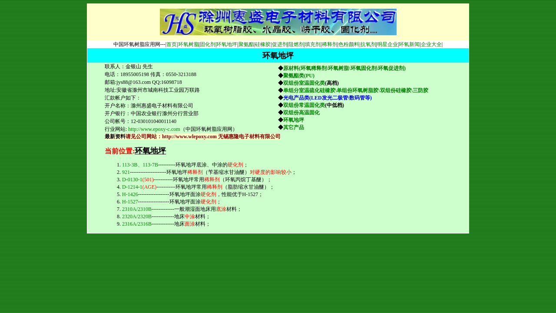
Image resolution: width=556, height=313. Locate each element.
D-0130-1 (138, 179)
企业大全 (431, 44)
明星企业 (387, 44)
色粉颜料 (348, 44)
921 (126, 172)
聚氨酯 (246, 44)
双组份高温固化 (301, 113)
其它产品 (293, 127)
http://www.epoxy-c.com (154, 129)
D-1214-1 (139, 187)
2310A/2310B (137, 209)
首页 (171, 44)
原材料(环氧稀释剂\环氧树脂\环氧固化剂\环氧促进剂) (344, 68)
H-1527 (130, 202)
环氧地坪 (226, 44)
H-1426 (130, 194)
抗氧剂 (368, 44)
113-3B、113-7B (140, 165)
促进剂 (280, 44)
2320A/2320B (137, 216)
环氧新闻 (409, 44)
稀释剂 (330, 44)
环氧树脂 (188, 44)
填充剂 (313, 44)
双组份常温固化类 (304, 105)
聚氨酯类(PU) (299, 76)
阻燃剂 (296, 44)
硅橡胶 (263, 44)
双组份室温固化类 (304, 83)
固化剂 (207, 44)
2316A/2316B (137, 224)
